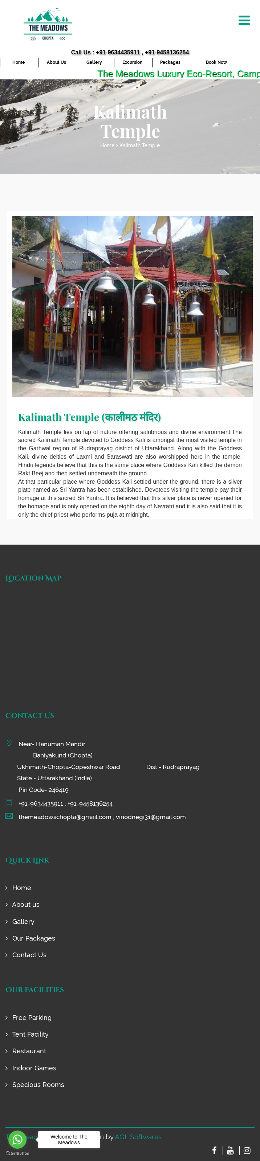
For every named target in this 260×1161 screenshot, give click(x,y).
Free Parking (28, 1017)
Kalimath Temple (139, 145)
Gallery (94, 62)
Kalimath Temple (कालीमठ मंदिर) (89, 417)
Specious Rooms (34, 1084)
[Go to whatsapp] (17, 1140)
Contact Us (25, 955)
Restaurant (25, 1051)
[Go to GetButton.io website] (17, 1153)
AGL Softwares (138, 1137)
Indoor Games (30, 1068)
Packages (170, 62)
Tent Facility (27, 1034)
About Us (56, 62)
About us (22, 904)
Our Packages (30, 938)
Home (18, 62)
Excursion (132, 62)
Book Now (216, 62)
